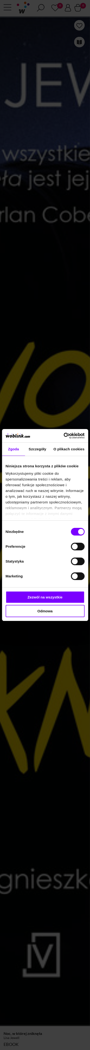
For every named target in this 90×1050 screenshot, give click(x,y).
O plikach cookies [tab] (69, 449)
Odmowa (45, 611)
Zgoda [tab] (13, 449)
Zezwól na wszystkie (45, 597)
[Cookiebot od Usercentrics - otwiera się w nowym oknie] (64, 436)
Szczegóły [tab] (37, 449)
